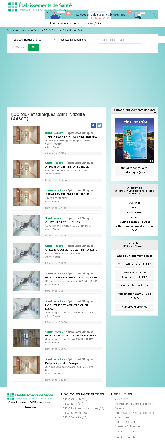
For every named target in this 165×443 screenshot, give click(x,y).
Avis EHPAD (121, 399)
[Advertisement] (82, 80)
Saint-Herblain (135, 212)
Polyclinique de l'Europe (62, 363)
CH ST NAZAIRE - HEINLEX (62, 222)
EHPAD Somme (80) (75, 413)
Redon (134, 207)
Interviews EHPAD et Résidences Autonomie (134, 415)
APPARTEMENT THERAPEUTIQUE (67, 167)
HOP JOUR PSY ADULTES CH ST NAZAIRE (67, 307)
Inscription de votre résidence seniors (134, 406)
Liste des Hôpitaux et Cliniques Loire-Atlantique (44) (134, 226)
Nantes (135, 217)
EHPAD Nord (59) (73, 404)
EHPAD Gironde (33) (75, 399)
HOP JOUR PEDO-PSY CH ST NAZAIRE (71, 277)
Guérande (134, 202)
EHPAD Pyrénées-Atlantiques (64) (83, 408)
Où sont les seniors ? (134, 285)
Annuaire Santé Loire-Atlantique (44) (75, 23)
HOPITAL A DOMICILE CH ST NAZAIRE (70, 335)
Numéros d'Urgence (134, 307)
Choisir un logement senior (134, 256)
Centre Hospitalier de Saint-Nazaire (71, 137)
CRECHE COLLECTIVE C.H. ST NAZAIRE (71, 250)
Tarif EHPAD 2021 (125, 422)
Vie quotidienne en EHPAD (134, 264)
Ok (34, 47)
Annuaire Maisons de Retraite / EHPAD (30, 30)
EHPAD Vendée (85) (75, 417)
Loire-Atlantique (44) (69, 30)
